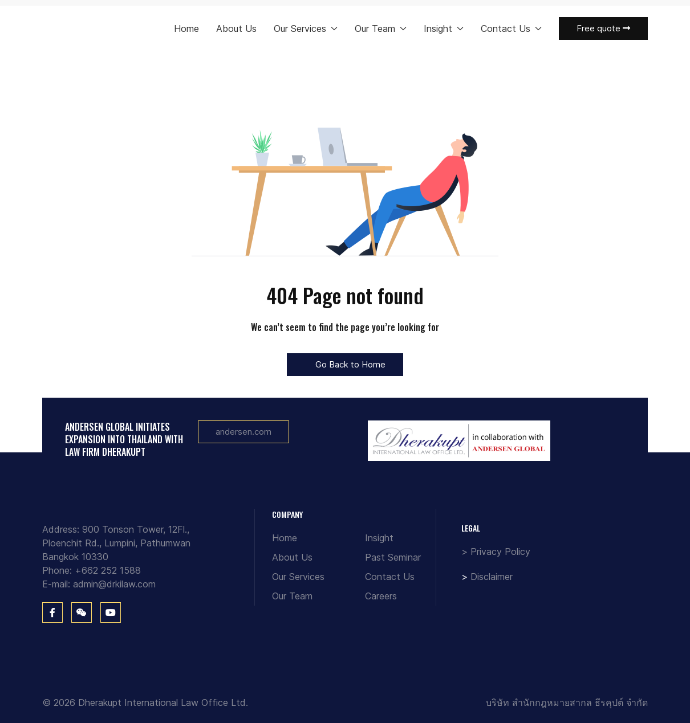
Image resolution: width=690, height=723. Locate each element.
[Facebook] (52, 612)
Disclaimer (491, 576)
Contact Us (390, 576)
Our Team (292, 596)
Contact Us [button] (511, 28)
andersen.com (243, 431)
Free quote (603, 28)
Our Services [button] (306, 28)
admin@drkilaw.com (114, 584)
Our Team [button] (381, 28)
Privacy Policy (500, 551)
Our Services (298, 576)
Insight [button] (444, 28)
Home (186, 28)
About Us (236, 28)
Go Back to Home (345, 364)
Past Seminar (393, 557)
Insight (379, 538)
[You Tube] (110, 612)
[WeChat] (81, 612)
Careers (381, 596)
